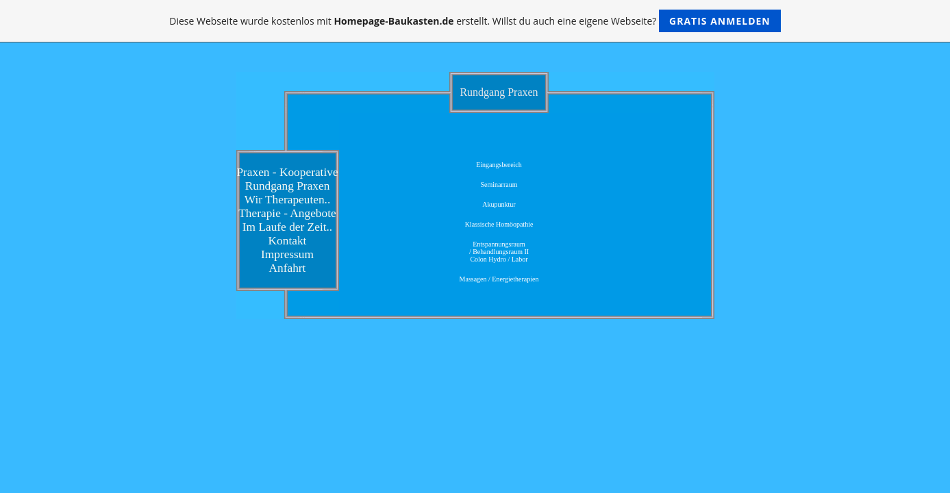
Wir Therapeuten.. (288, 199)
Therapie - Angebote (287, 213)
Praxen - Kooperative (287, 172)
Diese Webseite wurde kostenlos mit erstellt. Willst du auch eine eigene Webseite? (475, 21)
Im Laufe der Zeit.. (287, 226)
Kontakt (287, 240)
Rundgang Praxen (287, 185)
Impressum (287, 254)
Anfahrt (287, 268)
